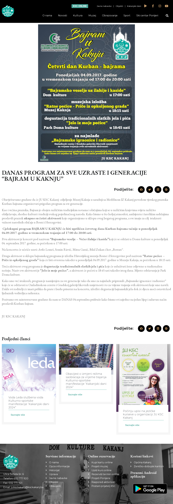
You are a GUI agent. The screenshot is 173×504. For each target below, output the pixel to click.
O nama (47, 15)
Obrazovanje (110, 15)
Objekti (119, 6)
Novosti (62, 15)
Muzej (92, 15)
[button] (167, 15)
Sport (127, 15)
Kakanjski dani (134, 6)
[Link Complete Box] (29, 384)
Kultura (77, 15)
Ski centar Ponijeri (147, 15)
